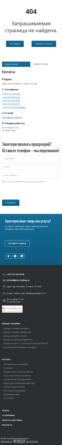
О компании (8, 415)
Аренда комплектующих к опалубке (19, 347)
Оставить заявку (17, 243)
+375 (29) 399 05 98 (11, 97)
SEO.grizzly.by (6, 441)
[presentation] (23, 195)
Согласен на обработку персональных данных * (24, 181)
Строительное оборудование (17, 379)
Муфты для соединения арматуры (19, 383)
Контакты (7, 425)
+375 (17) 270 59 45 (11, 94)
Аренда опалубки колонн (15, 336)
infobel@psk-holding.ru (12, 117)
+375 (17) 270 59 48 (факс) (14, 107)
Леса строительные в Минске (17, 375)
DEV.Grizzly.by (32, 441)
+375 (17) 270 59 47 (11, 104)
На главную (15, 43)
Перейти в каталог (44, 43)
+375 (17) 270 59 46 (11, 100)
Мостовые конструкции (14, 390)
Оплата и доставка (12, 420)
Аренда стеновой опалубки (16, 328)
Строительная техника (14, 386)
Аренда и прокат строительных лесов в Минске (25, 343)
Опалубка (7, 368)
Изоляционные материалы (15, 364)
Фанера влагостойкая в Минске (18, 371)
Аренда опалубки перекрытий (17, 332)
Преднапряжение (11, 394)
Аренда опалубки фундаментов (18, 339)
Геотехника (8, 398)
